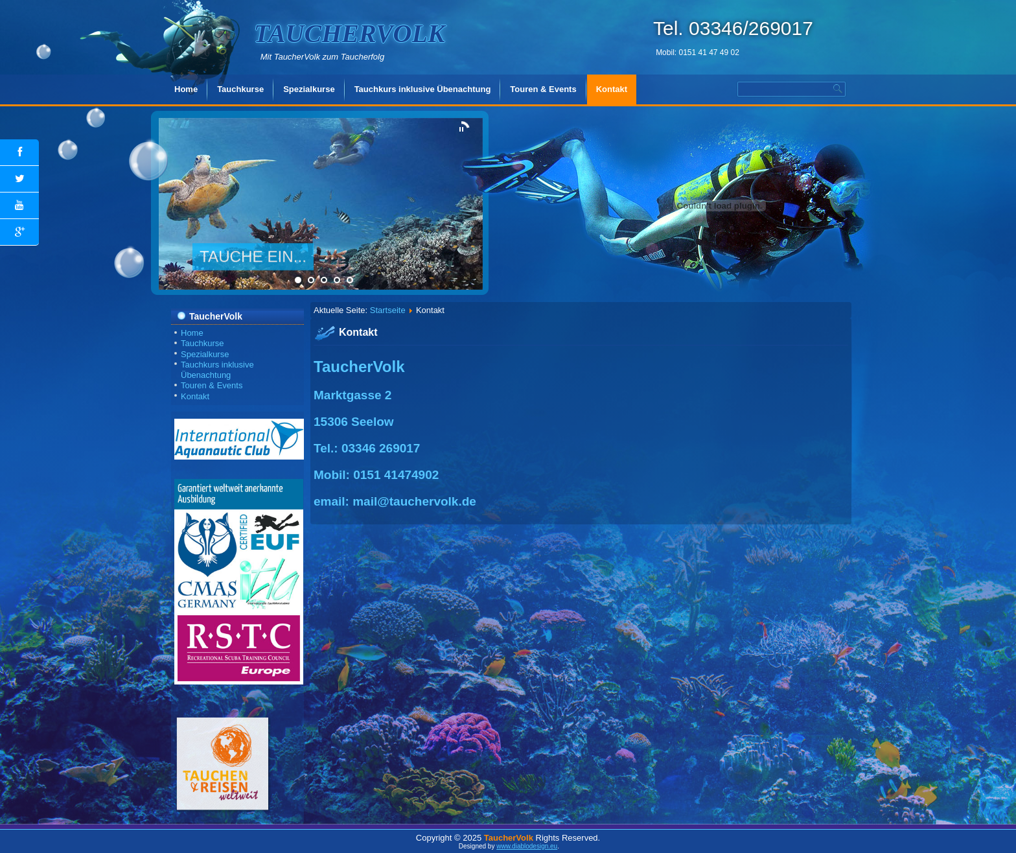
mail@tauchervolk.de (414, 501)
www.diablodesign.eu (526, 846)
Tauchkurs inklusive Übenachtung (422, 89)
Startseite (388, 310)
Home (186, 89)
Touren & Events (543, 89)
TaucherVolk (349, 33)
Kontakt (611, 89)
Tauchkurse (240, 89)
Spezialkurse (309, 89)
